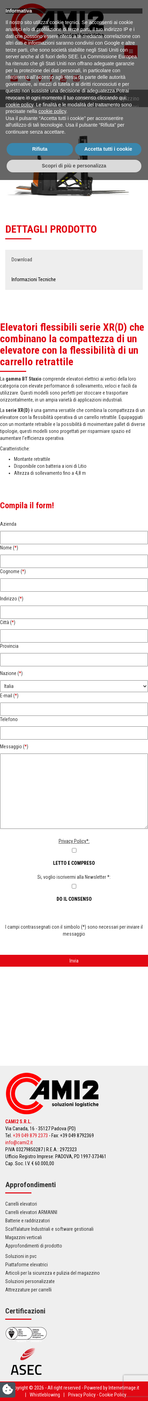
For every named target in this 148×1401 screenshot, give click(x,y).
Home (15, 98)
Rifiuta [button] (39, 1370)
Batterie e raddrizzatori (27, 1220)
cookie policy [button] (19, 1325)
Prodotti (36, 98)
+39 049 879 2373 (30, 1135)
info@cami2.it (19, 1142)
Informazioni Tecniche (34, 279)
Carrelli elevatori (68, 98)
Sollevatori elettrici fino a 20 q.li (75, 106)
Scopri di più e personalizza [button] (74, 1386)
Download (22, 259)
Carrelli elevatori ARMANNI (31, 1212)
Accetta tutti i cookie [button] (108, 1370)
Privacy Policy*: (74, 841)
